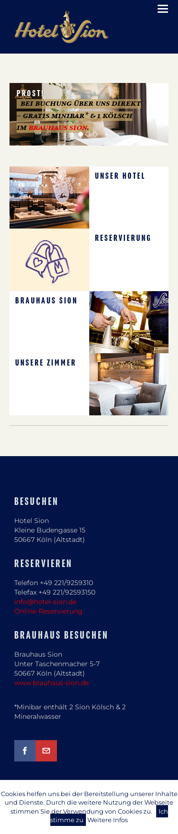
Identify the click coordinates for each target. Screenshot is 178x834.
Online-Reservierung (48, 611)
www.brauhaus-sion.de (51, 682)
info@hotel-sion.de (45, 601)
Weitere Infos (107, 820)
